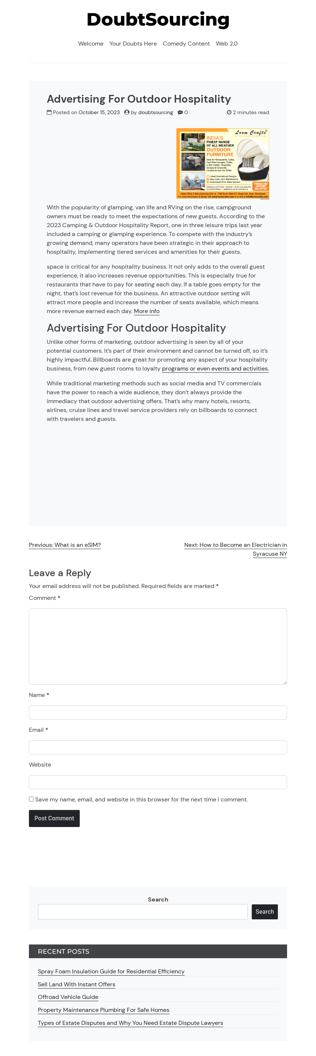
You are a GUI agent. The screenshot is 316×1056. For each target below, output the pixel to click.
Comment (44, 598)
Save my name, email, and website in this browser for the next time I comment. (141, 799)
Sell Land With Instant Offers (76, 984)
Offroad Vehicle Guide (68, 997)
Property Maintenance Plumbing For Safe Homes (103, 1010)
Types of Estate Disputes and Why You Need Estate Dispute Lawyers (130, 1023)
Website (40, 764)
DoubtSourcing (158, 19)
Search (158, 899)
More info (146, 311)
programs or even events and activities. (215, 368)
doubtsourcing (155, 112)
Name (39, 695)
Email (38, 730)
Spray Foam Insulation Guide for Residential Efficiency (111, 971)
